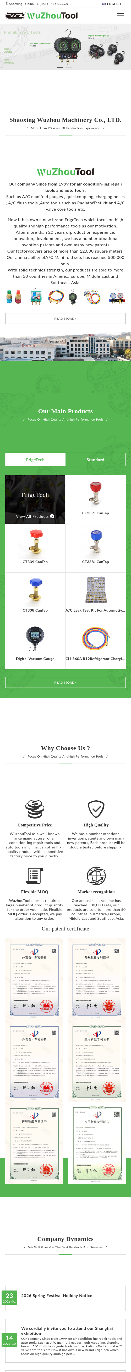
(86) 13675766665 (52, 4)
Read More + (65, 318)
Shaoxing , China (19, 4)
